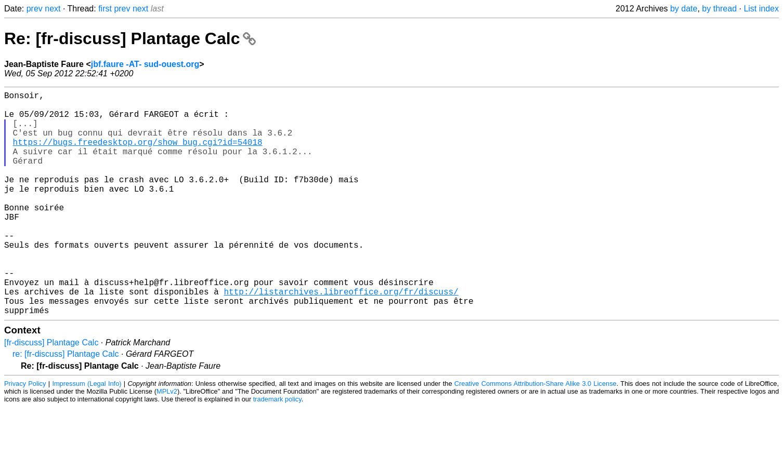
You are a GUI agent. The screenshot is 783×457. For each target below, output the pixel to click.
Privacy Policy (25, 433)
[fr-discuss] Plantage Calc (51, 392)
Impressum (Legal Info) (86, 433)
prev (35, 8)
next (52, 8)
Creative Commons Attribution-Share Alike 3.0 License (535, 433)
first (105, 8)
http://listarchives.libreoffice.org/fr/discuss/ (341, 337)
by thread (719, 8)
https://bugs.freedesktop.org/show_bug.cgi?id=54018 (138, 154)
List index (761, 8)
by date (683, 8)
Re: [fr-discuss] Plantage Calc (130, 38)
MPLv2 (166, 441)
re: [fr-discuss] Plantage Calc (65, 403)
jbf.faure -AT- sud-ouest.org (145, 64)
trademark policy (277, 449)
